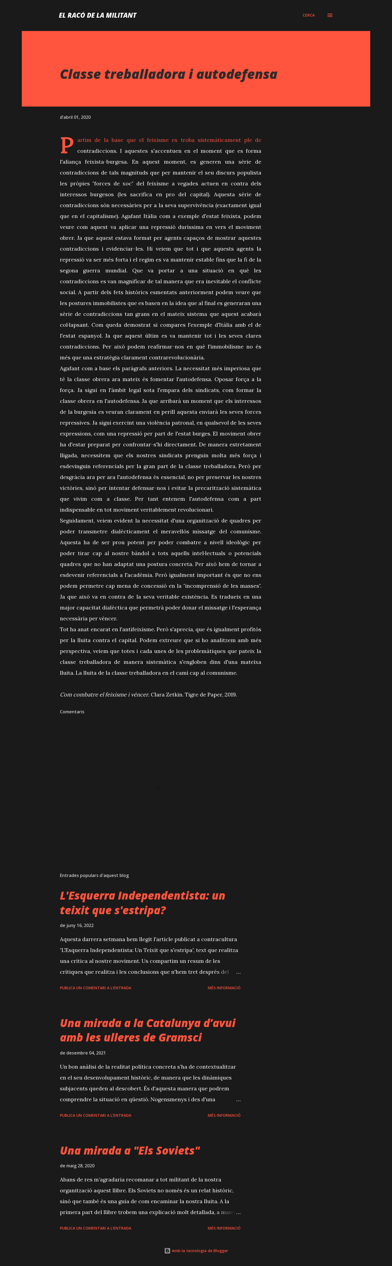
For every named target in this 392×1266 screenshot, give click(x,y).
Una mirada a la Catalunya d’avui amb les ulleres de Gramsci (147, 1030)
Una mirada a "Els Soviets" (130, 1150)
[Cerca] (309, 15)
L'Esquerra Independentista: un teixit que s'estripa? (142, 902)
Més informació (224, 987)
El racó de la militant (97, 15)
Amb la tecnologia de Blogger (196, 1250)
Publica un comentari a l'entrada (95, 987)
